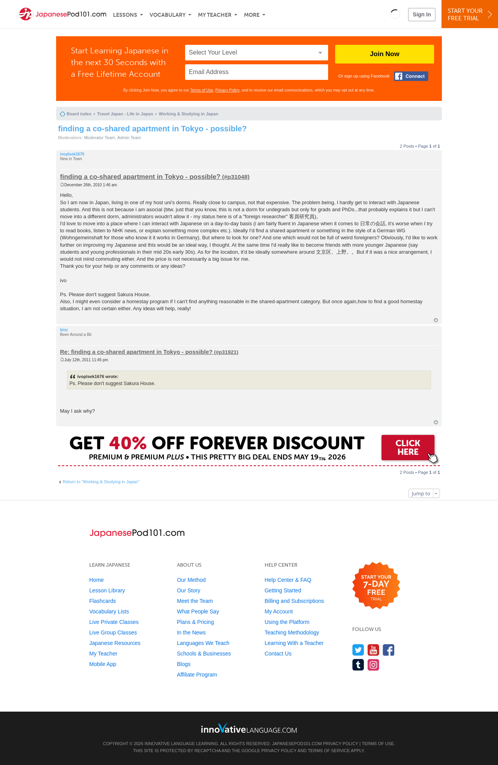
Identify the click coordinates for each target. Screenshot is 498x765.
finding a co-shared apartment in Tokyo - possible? (152, 128)
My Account (279, 611)
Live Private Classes (114, 622)
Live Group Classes (113, 632)
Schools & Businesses (204, 653)
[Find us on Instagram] (373, 665)
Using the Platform (287, 622)
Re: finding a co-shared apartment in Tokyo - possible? (136, 351)
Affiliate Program (197, 674)
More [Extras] (252, 15)
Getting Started (283, 590)
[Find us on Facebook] (389, 650)
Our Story (188, 590)
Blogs (184, 664)
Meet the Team (195, 601)
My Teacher (214, 15)
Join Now (384, 54)
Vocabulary (167, 15)
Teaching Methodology (292, 632)
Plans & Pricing (195, 622)
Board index (79, 113)
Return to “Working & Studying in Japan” (101, 481)
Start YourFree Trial (471, 14)
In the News (191, 632)
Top (436, 320)
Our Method (191, 580)
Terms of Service (329, 750)
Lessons (125, 15)
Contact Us (278, 653)
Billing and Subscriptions (294, 601)
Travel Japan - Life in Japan (125, 113)
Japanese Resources (115, 643)
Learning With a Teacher (294, 643)
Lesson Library (107, 590)
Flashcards (102, 601)
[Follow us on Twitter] (358, 650)
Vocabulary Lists (109, 611)
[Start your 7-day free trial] (376, 586)
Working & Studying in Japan (189, 113)
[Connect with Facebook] (411, 76)
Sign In (422, 14)
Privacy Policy (227, 90)
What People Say (198, 611)
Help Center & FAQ (288, 580)
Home (96, 580)
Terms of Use (201, 90)
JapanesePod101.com (297, 743)
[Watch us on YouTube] (373, 650)
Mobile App (102, 664)
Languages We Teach (203, 643)
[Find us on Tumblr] (358, 665)
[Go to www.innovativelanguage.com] (249, 728)
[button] (395, 14)
